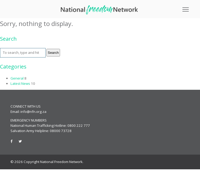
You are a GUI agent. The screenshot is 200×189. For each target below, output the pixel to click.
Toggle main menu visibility (186, 7)
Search (53, 53)
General (17, 78)
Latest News (20, 83)
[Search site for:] (23, 52)
